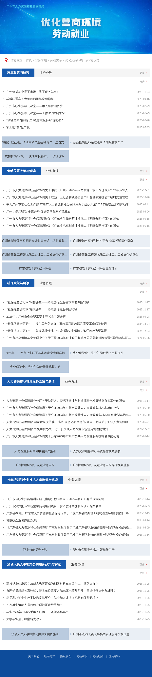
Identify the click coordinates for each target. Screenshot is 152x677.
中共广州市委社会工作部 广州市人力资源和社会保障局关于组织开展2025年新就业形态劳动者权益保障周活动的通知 (69, 204)
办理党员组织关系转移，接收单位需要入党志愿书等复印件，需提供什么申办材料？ (61, 590)
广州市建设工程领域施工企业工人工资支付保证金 (105, 254)
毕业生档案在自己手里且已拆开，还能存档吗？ (37, 612)
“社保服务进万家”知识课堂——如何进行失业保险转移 (41, 309)
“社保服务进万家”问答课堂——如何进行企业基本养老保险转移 (47, 302)
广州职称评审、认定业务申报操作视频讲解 (101, 465)
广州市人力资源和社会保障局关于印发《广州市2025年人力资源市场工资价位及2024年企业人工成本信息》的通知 (69, 190)
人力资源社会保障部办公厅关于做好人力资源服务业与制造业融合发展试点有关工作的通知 (65, 400)
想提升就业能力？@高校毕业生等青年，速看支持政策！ (35, 142)
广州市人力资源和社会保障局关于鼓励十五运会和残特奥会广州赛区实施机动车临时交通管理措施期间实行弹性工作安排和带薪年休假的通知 (69, 197)
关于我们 (33, 656)
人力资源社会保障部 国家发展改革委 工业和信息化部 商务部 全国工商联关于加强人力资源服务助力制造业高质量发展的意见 (69, 422)
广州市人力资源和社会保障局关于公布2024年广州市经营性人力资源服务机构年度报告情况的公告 (69, 415)
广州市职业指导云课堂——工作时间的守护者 (36, 113)
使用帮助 (114, 656)
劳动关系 (56, 60)
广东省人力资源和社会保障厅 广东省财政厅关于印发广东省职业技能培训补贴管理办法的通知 (67, 534)
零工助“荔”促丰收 (18, 127)
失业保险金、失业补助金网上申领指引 (98, 352)
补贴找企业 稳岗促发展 (21, 520)
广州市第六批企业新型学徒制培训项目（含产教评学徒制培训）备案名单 (53, 506)
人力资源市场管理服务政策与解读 (31, 381)
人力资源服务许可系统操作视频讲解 (97, 451)
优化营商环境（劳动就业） (83, 60)
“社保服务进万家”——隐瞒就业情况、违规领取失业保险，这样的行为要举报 (56, 330)
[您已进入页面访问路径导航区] (76, 60)
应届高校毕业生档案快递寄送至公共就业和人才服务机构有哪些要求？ (52, 597)
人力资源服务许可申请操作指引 (35, 451)
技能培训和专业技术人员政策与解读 (32, 479)
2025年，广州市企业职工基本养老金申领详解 (36, 316)
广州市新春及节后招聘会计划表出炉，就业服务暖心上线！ (35, 240)
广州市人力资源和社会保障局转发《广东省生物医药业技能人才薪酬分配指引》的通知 (62, 218)
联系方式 (49, 656)
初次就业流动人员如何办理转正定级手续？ (34, 604)
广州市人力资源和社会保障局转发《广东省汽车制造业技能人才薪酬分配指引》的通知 (62, 225)
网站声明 (81, 656)
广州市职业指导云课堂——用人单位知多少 (34, 106)
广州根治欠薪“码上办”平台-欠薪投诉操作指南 (103, 240)
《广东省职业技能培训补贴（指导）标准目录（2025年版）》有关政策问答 (55, 499)
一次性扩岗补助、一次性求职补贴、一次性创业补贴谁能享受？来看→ (35, 156)
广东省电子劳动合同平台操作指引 (95, 268)
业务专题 (41, 60)
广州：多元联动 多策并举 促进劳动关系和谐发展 (38, 211)
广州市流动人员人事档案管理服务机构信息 (101, 634)
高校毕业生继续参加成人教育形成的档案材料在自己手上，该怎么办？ (52, 583)
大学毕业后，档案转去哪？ (24, 619)
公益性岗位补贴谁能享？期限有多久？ (98, 142)
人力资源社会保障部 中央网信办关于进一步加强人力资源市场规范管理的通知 (57, 429)
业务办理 (46, 72)
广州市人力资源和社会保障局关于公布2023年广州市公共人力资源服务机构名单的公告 (62, 436)
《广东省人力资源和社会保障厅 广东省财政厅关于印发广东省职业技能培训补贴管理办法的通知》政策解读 (69, 527)
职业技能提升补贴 (35, 549)
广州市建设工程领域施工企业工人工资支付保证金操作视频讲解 (35, 254)
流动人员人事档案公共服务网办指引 (35, 634)
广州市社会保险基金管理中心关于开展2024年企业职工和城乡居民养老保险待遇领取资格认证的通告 (69, 337)
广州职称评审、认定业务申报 (35, 465)
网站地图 (98, 656)
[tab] (18, 73)
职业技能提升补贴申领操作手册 (94, 549)
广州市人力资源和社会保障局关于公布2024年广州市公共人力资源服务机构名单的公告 (62, 407)
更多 (143, 72)
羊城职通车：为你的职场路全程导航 (30, 99)
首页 (29, 60)
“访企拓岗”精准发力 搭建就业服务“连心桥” (34, 120)
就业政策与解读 (18, 72)
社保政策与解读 (18, 283)
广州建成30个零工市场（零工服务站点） (33, 91)
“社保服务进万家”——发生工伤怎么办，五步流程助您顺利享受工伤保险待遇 (56, 323)
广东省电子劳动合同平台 (35, 268)
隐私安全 (65, 656)
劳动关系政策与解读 (21, 171)
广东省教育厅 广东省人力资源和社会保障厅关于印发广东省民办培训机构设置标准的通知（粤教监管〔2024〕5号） (69, 513)
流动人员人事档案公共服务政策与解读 (34, 564)
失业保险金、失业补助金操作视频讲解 (35, 366)
